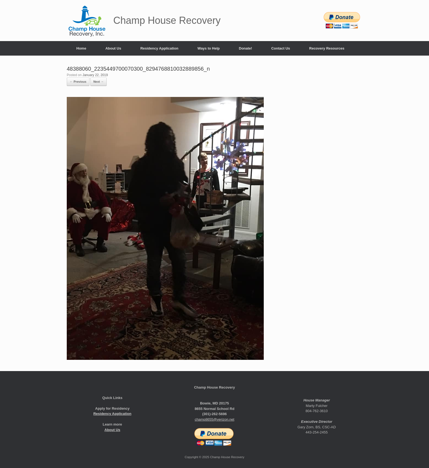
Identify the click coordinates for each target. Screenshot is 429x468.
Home (81, 48)
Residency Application (159, 48)
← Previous (78, 81)
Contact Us (280, 48)
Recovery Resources (326, 48)
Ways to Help (209, 48)
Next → (98, 81)
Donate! (245, 48)
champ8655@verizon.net (214, 419)
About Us (113, 48)
